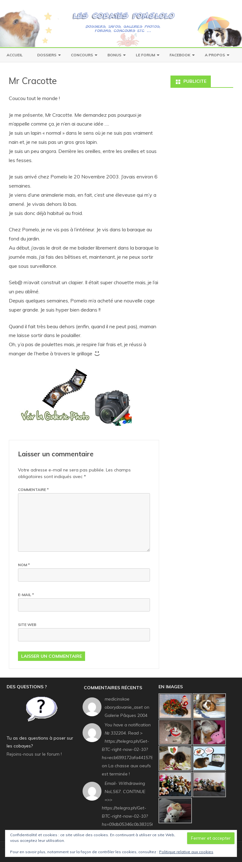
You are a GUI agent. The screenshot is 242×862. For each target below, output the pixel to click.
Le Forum (145, 55)
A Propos (215, 55)
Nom (24, 564)
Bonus (114, 55)
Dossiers (46, 55)
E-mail (26, 594)
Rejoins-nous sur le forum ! (34, 754)
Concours (82, 55)
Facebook (180, 55)
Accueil (15, 55)
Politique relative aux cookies (186, 851)
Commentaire (33, 489)
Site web (27, 624)
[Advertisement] (201, 115)
